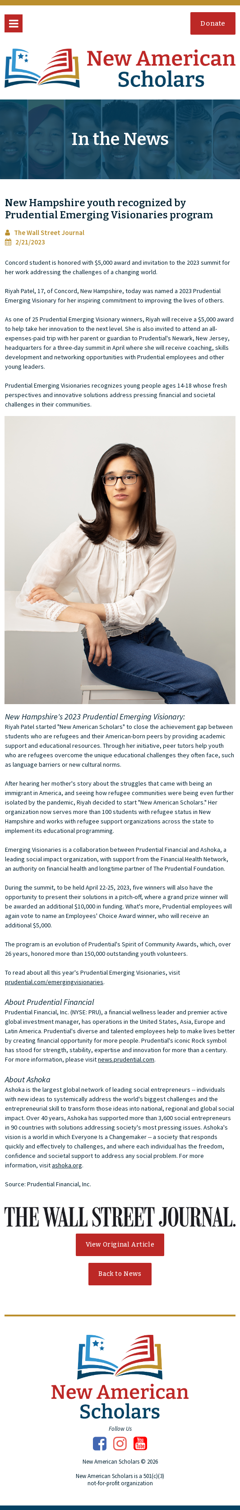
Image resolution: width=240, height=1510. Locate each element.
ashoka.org (67, 1165)
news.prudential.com (126, 1059)
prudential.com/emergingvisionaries (54, 982)
